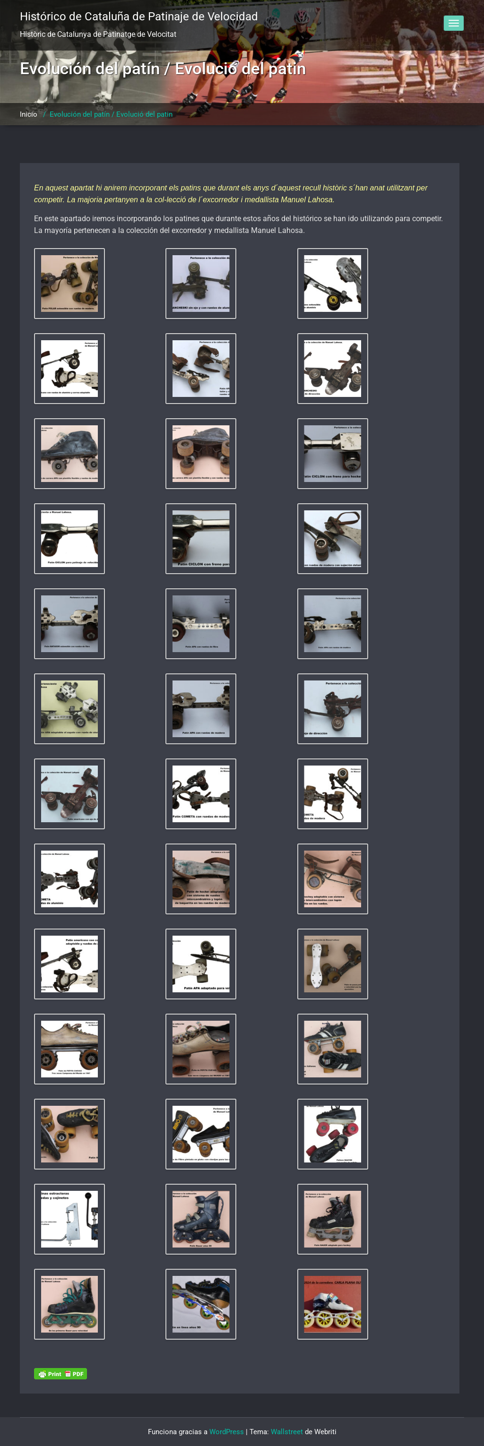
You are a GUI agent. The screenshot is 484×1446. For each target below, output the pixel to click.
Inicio (28, 114)
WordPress (226, 1432)
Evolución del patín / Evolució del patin (111, 114)
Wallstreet (287, 1432)
